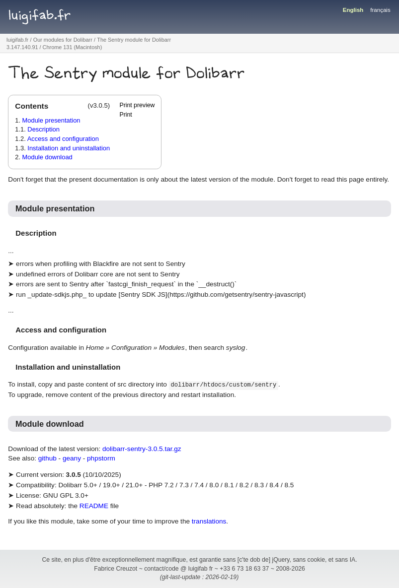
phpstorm (101, 458)
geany (72, 458)
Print (125, 114)
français (380, 10)
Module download (47, 157)
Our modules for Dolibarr (62, 40)
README (94, 506)
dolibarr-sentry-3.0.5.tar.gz (141, 449)
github (47, 458)
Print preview (137, 105)
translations (209, 521)
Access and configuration (63, 138)
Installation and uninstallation (68, 148)
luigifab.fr (39, 15)
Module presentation (51, 120)
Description (43, 129)
